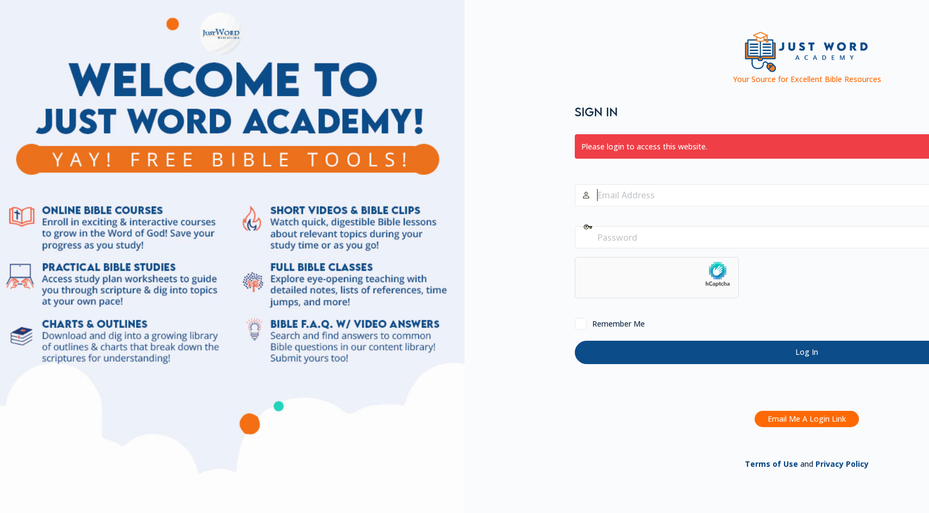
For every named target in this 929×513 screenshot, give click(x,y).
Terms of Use (771, 464)
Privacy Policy (842, 464)
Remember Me (618, 323)
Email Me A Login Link (807, 419)
